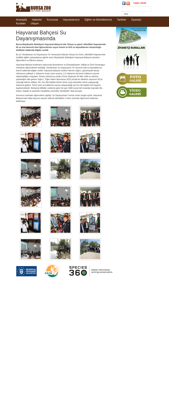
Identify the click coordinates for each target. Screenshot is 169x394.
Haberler (37, 19)
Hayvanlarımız (71, 19)
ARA (126, 14)
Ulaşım (35, 23)
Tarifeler (121, 19)
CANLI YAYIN (139, 3)
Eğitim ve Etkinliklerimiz (98, 19)
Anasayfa (21, 19)
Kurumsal (52, 19)
